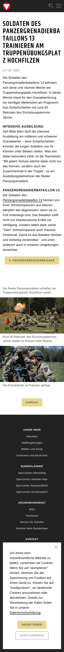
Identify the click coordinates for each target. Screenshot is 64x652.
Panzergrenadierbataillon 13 (22, 200)
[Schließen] (56, 547)
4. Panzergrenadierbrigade (32, 260)
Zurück (32, 402)
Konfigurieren (32, 635)
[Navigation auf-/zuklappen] (58, 5)
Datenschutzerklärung (25, 612)
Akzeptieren (32, 624)
